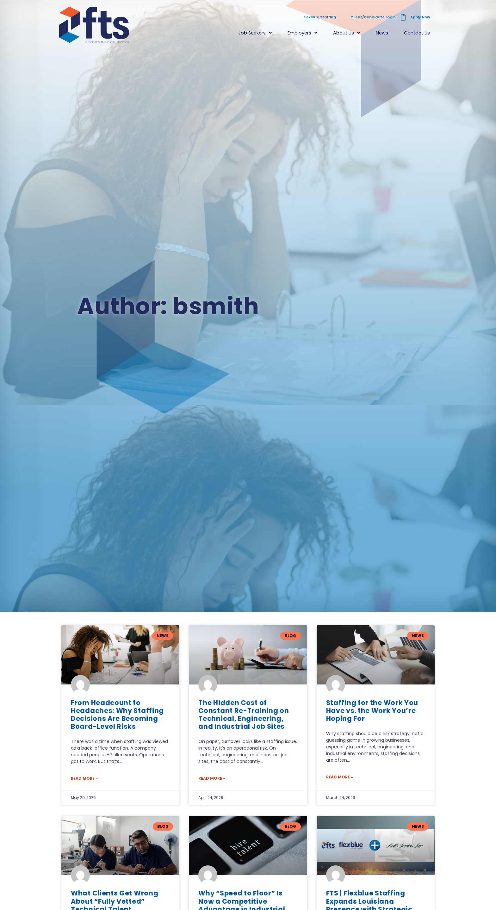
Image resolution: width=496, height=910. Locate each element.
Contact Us (417, 33)
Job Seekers (255, 33)
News (382, 33)
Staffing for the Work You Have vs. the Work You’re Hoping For (372, 710)
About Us (346, 33)
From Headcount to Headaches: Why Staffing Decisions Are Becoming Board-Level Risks (117, 714)
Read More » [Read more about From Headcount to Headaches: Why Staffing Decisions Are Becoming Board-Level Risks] (84, 778)
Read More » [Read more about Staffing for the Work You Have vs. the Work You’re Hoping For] (339, 777)
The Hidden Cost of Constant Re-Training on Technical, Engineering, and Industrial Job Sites (243, 714)
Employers (302, 33)
